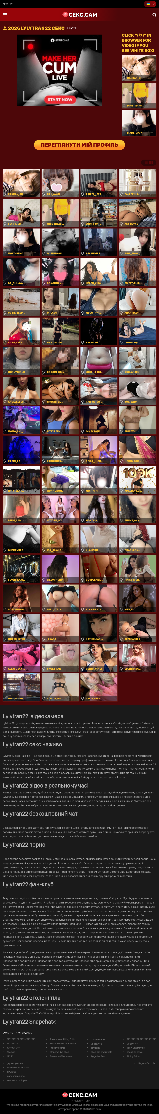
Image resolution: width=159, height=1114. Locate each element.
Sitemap (11, 1052)
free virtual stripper (17, 1080)
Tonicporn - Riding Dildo (62, 1039)
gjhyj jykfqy (96, 1043)
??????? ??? (13, 1047)
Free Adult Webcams (61, 1056)
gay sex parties (15, 1063)
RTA (71, 1100)
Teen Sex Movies (136, 1047)
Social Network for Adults (63, 1043)
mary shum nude (16, 1076)
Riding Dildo (133, 1056)
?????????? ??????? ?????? (141, 1039)
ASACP (79, 1100)
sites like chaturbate (101, 1052)
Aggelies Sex (98, 1056)
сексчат (7, 4)
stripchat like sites (59, 1052)
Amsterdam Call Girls (18, 1067)
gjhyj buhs (132, 1043)
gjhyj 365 (11, 1071)
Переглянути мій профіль (79, 145)
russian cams (98, 1039)
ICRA (87, 1100)
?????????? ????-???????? (21, 1039)
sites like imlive (134, 1052)
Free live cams (57, 1047)
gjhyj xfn (95, 1047)
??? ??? (11, 1056)
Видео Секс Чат (147, 1063)
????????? (12, 1043)
